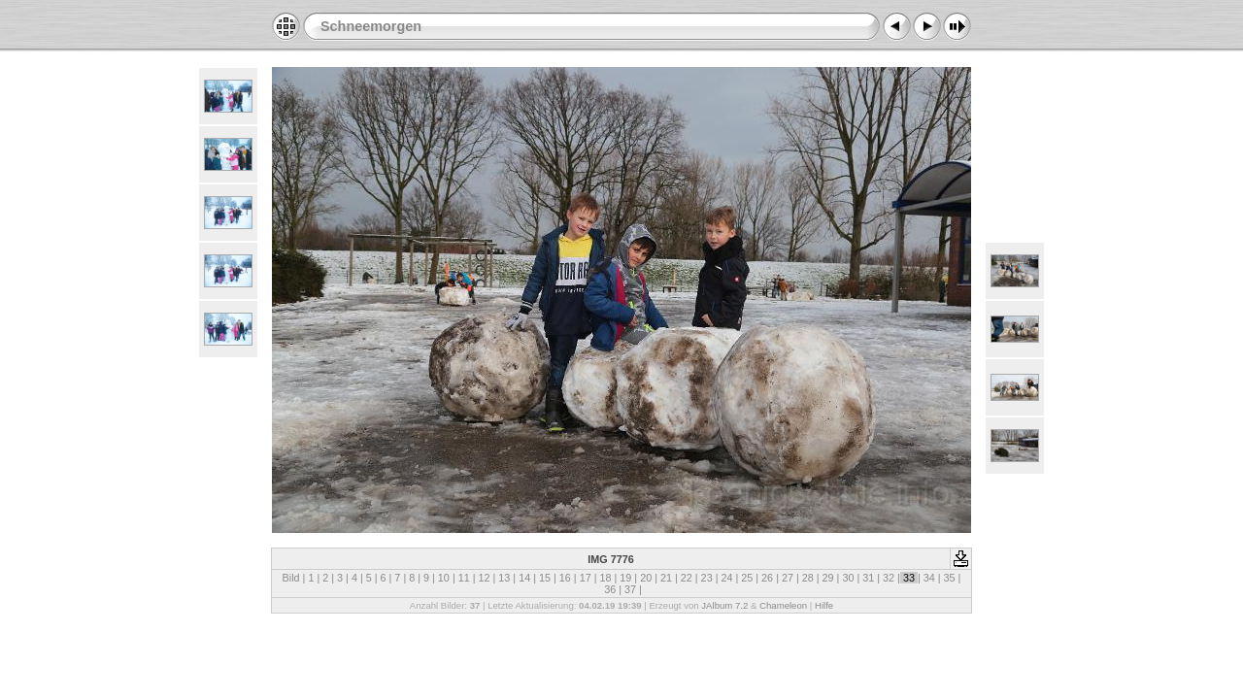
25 (747, 577)
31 (868, 577)
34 (929, 577)
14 (524, 577)
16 (565, 577)
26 (767, 577)
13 (504, 577)
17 (585, 577)
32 (888, 577)
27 (787, 577)
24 (726, 577)
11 (464, 577)
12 (484, 577)
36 (610, 589)
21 (666, 577)
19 (625, 577)
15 (545, 577)
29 (828, 577)
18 (605, 577)
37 (630, 589)
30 (848, 577)
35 (949, 577)
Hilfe (824, 605)
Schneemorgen (370, 26)
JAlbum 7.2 (724, 605)
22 (686, 577)
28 (808, 577)
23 (707, 577)
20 (646, 577)
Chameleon (783, 605)
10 (444, 577)
